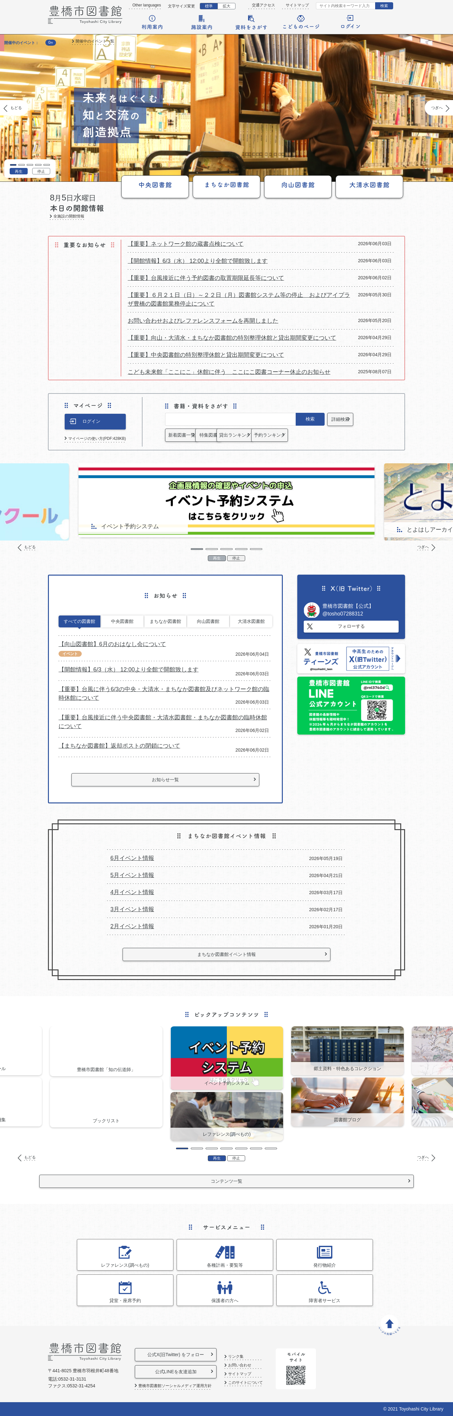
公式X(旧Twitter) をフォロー (184, 1354)
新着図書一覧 (190, 435)
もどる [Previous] (16, 108)
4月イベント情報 (132, 892)
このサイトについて (267, 1383)
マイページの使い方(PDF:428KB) (97, 438)
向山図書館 (208, 621)
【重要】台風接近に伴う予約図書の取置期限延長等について (206, 278)
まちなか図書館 (165, 621)
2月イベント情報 (132, 926)
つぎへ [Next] (437, 108)
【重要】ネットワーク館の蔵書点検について (186, 244)
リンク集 (258, 1357)
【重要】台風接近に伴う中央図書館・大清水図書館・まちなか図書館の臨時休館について (163, 721)
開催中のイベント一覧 (95, 41)
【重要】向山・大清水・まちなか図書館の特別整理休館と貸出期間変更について (232, 338)
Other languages (147, 5)
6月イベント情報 (132, 858)
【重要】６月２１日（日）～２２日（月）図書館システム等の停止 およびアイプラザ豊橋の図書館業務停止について (239, 299)
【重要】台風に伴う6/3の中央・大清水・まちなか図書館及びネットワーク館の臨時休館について (164, 693)
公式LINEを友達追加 (184, 1371)
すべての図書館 (79, 621)
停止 (41, 171)
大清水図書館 (251, 621)
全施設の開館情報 (68, 216)
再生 (19, 171)
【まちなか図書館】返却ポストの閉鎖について (119, 746)
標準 (209, 6)
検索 (384, 6)
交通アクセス (263, 5)
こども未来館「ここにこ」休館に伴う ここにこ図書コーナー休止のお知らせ (229, 372)
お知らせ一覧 (165, 779)
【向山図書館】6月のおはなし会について (112, 644)
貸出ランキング (299, 435)
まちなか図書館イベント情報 (226, 954)
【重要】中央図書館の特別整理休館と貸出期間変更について (206, 355)
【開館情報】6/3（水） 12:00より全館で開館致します (198, 261)
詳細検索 (353, 419)
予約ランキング (353, 435)
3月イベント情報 (132, 909)
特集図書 (245, 435)
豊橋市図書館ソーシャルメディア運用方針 (175, 1386)
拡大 (226, 6)
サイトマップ (297, 5)
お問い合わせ (261, 1365)
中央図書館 (122, 621)
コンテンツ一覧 (226, 1181)
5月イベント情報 (132, 875)
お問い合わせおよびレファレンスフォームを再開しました (203, 321)
